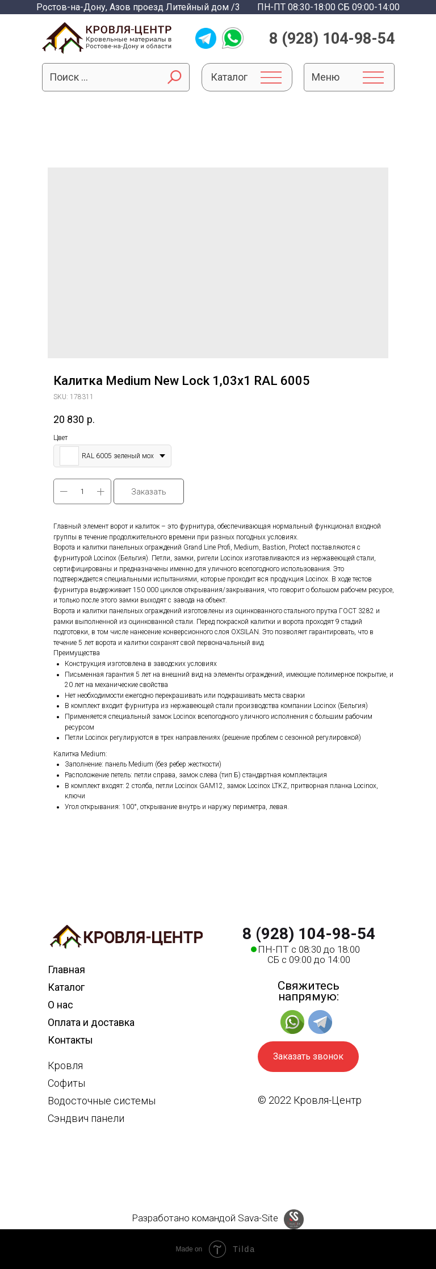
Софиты (66, 1083)
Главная (66, 969)
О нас (60, 1005)
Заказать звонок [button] (308, 1056)
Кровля (65, 1065)
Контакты (70, 1040)
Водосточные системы (102, 1101)
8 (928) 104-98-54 (332, 39)
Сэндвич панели (86, 1118)
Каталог (66, 987)
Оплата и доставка (91, 1022)
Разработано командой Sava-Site (205, 1218)
